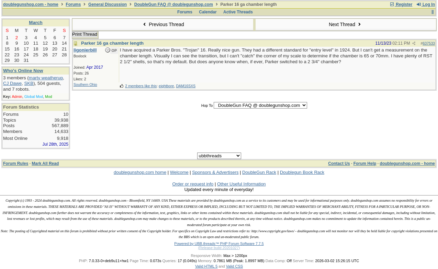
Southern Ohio (85, 84)
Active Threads (238, 12)
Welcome (179, 172)
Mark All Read (45, 163)
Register (401, 4)
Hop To (207, 105)
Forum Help (365, 163)
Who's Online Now (23, 70)
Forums (73, 4)
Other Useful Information (241, 184)
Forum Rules (15, 163)
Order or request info (192, 184)
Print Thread (84, 34)
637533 (429, 43)
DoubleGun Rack (259, 172)
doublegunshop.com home (140, 172)
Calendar (207, 12)
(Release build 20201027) (219, 248)
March (35, 22)
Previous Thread (163, 24)
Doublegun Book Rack (302, 172)
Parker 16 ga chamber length (112, 43)
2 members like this (141, 86)
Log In (425, 4)
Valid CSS (234, 266)
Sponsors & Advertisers (215, 172)
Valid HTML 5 (206, 266)
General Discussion (107, 4)
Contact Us (339, 163)
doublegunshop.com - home (30, 4)
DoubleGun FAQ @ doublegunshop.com (173, 4)
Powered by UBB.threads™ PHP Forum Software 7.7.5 (218, 244)
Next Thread (345, 24)
